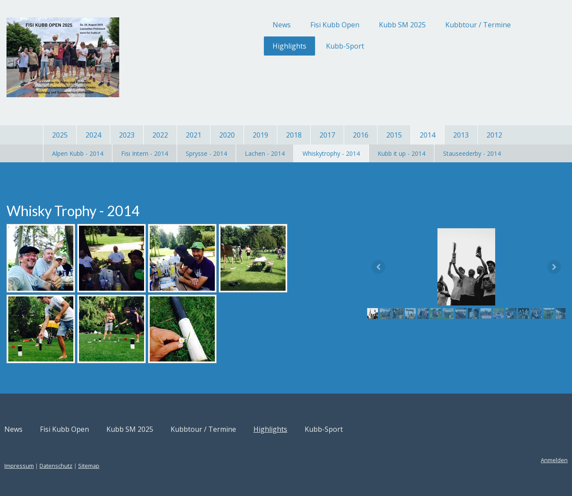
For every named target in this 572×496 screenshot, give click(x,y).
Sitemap (131, 466)
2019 (260, 135)
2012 (494, 135)
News (239, 25)
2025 (60, 135)
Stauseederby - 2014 (472, 153)
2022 (160, 135)
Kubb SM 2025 (359, 25)
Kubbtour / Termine (435, 25)
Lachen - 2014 (265, 153)
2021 (193, 135)
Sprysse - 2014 (206, 153)
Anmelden (511, 460)
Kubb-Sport (302, 46)
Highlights (246, 46)
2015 (394, 135)
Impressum (62, 466)
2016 (360, 135)
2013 (461, 135)
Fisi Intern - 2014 (144, 153)
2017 (327, 135)
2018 (294, 135)
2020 (227, 135)
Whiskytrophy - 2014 (331, 153)
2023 (127, 135)
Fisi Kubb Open (291, 25)
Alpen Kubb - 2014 (77, 153)
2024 (93, 135)
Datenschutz (98, 466)
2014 (427, 135)
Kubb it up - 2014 (401, 153)
